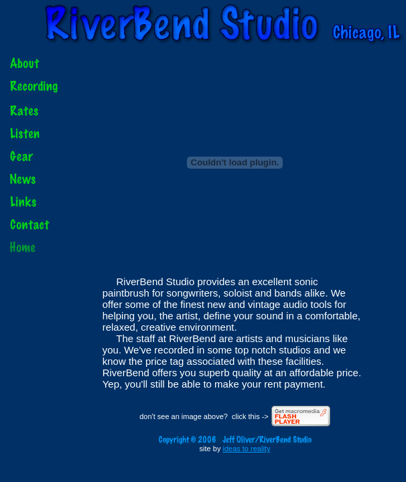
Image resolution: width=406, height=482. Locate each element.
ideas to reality (246, 449)
